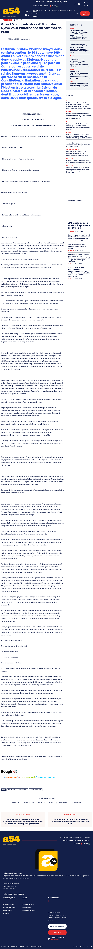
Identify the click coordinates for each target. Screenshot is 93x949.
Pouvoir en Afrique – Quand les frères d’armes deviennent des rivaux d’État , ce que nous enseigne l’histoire (79, 258)
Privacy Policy (54, 939)
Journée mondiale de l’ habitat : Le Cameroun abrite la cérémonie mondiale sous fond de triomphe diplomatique (22, 821)
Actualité (69, 158)
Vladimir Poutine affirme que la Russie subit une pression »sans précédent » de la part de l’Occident (77, 170)
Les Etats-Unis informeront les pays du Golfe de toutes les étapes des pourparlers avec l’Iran (79, 75)
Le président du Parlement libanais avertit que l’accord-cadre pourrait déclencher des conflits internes (79, 62)
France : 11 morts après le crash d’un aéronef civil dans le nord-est (79, 161)
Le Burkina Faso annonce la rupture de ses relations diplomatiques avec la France (77, 153)
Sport (71, 81)
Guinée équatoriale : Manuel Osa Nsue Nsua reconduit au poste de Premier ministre (79, 236)
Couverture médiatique (46, 777)
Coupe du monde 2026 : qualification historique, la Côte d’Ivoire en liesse (79, 85)
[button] (79, 4)
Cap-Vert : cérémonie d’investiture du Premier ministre (77, 246)
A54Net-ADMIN (13, 39)
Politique (7, 20)
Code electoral (12, 789)
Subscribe (57, 932)
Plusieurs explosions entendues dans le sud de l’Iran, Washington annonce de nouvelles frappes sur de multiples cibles (79, 48)
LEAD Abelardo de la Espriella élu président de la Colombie (79, 225)
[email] (57, 926)
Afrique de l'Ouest (72, 149)
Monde (72, 28)
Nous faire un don (28, 777)
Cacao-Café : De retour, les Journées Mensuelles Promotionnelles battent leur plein (70, 821)
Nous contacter (11, 777)
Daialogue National (35, 789)
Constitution (23, 789)
